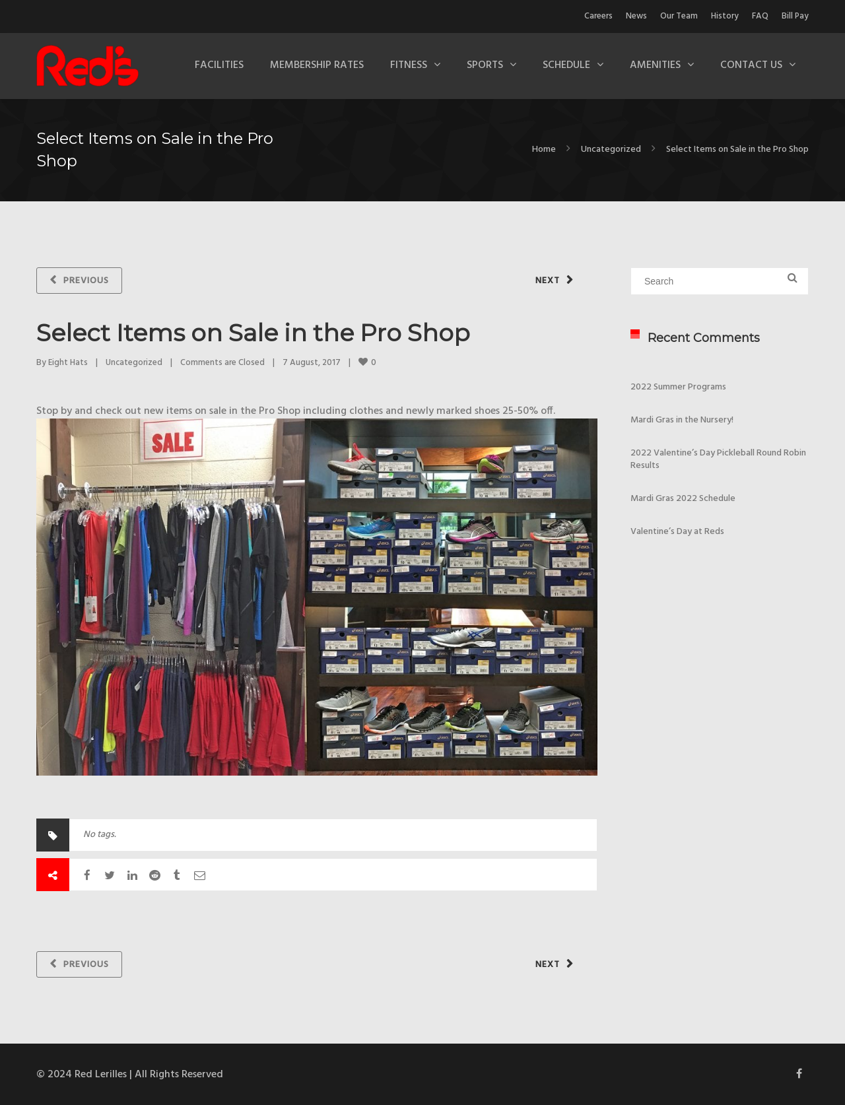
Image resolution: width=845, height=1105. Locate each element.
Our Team (679, 16)
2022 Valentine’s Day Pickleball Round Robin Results (718, 459)
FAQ (760, 16)
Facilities (219, 65)
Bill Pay (795, 16)
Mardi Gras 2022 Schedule (682, 498)
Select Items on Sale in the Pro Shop (253, 332)
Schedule (566, 65)
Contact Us (751, 65)
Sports (485, 65)
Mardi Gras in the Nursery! (681, 420)
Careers (598, 16)
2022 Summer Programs (678, 387)
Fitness (408, 65)
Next (547, 280)
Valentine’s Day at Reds (677, 531)
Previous (86, 280)
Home (544, 149)
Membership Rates (317, 65)
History (725, 16)
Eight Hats (68, 363)
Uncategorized (611, 149)
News (636, 16)
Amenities (655, 65)
